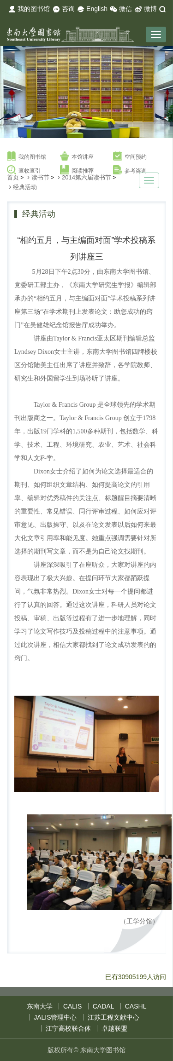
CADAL (103, 1006)
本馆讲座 (77, 156)
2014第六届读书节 (86, 177)
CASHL (136, 1006)
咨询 (64, 9)
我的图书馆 (29, 9)
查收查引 (24, 170)
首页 (13, 177)
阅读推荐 (77, 170)
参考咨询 (130, 170)
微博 (146, 9)
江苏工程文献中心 (113, 1017)
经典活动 (25, 187)
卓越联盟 (114, 1028)
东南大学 (40, 1006)
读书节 (40, 177)
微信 (121, 9)
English (92, 9)
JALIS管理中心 (55, 1017)
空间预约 (130, 156)
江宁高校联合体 (68, 1028)
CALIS (72, 1006)
